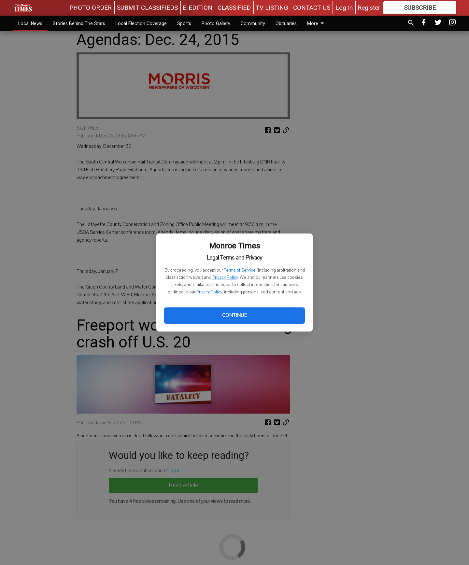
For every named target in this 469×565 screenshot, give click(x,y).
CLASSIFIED (234, 7)
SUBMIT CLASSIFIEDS (147, 7)
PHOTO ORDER (90, 7)
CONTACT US (311, 7)
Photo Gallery (216, 23)
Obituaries (286, 23)
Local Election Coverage (141, 23)
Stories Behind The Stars (79, 23)
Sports (184, 23)
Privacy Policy (225, 277)
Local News (30, 23)
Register (369, 7)
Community (253, 23)
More (316, 23)
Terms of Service (240, 270)
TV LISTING (272, 7)
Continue (234, 315)
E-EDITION (197, 7)
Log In (344, 7)
